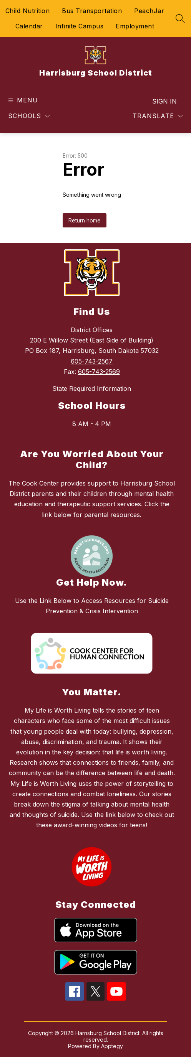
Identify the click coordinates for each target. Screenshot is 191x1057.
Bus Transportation (92, 11)
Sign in (164, 101)
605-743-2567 (92, 361)
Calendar (29, 26)
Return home (84, 220)
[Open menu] (22, 100)
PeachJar (149, 11)
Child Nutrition (27, 11)
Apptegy (112, 1046)
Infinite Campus (79, 26)
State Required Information (91, 388)
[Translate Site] (158, 116)
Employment (135, 26)
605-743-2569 (99, 371)
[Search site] (180, 18)
